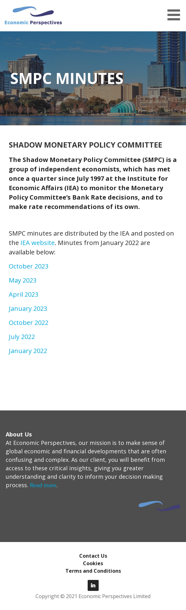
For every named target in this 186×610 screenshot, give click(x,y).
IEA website (37, 242)
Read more (43, 485)
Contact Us (93, 555)
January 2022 (28, 351)
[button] (176, 15)
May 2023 (22, 280)
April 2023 (23, 294)
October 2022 (28, 322)
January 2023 (28, 308)
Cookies (93, 563)
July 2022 (22, 336)
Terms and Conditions (93, 570)
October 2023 (28, 266)
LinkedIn (93, 585)
